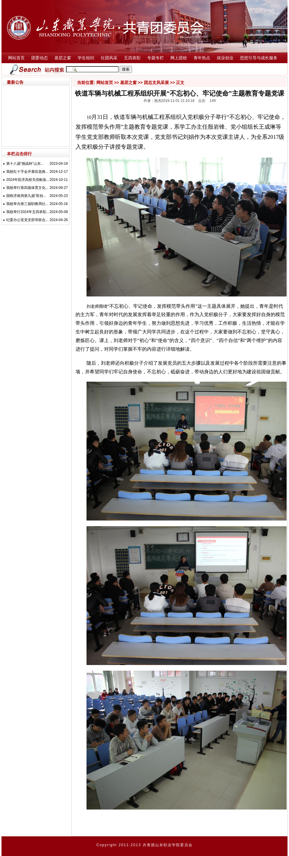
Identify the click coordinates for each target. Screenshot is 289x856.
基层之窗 (62, 58)
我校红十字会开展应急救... (27, 172)
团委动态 (39, 58)
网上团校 (178, 58)
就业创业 (225, 58)
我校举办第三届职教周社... (27, 204)
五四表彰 (132, 58)
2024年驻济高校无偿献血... (27, 180)
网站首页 (16, 58)
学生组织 (86, 58)
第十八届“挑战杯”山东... (25, 163)
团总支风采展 (156, 82)
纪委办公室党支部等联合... (27, 220)
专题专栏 (155, 58)
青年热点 (202, 58)
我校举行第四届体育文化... (27, 188)
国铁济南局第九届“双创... (26, 196)
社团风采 (109, 58)
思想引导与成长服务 (258, 58)
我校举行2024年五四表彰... (27, 212)
